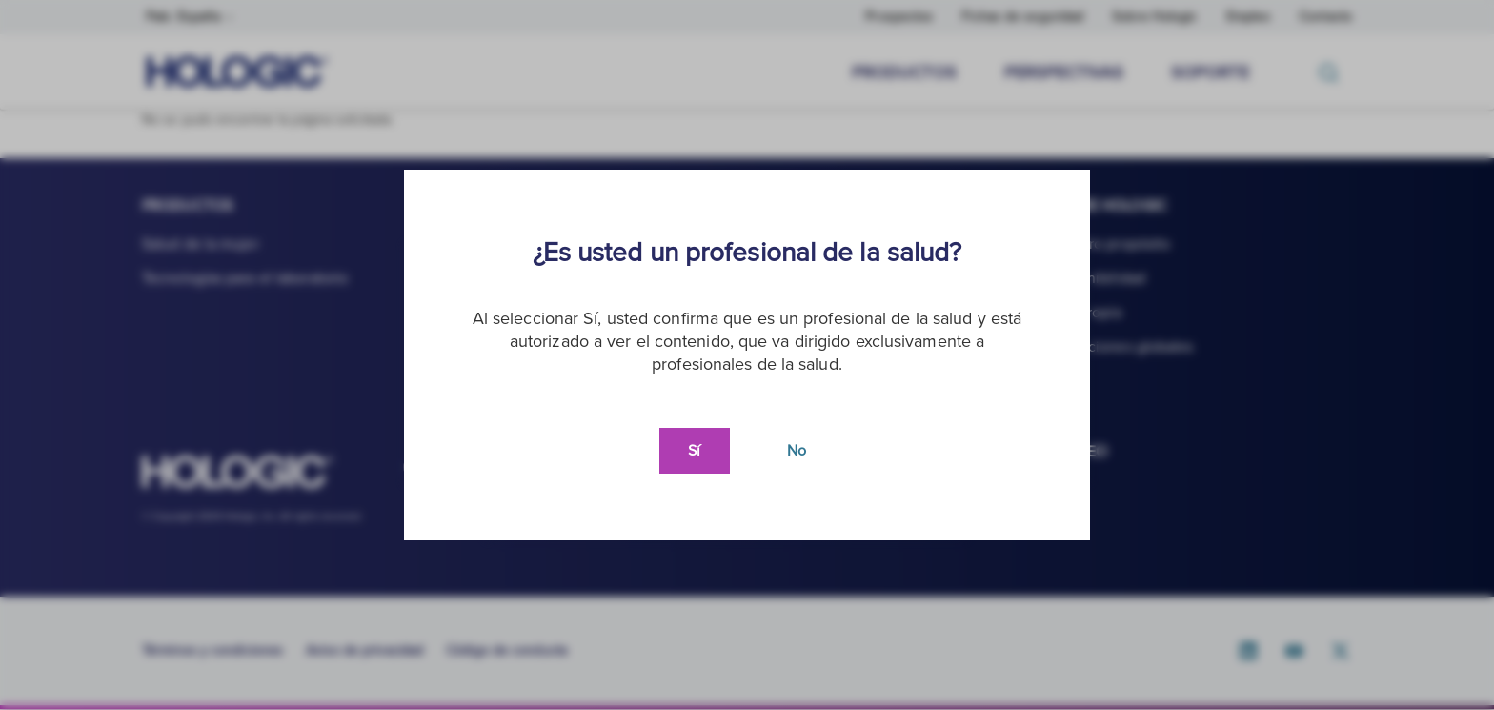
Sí (694, 450)
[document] (747, 355)
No (796, 450)
